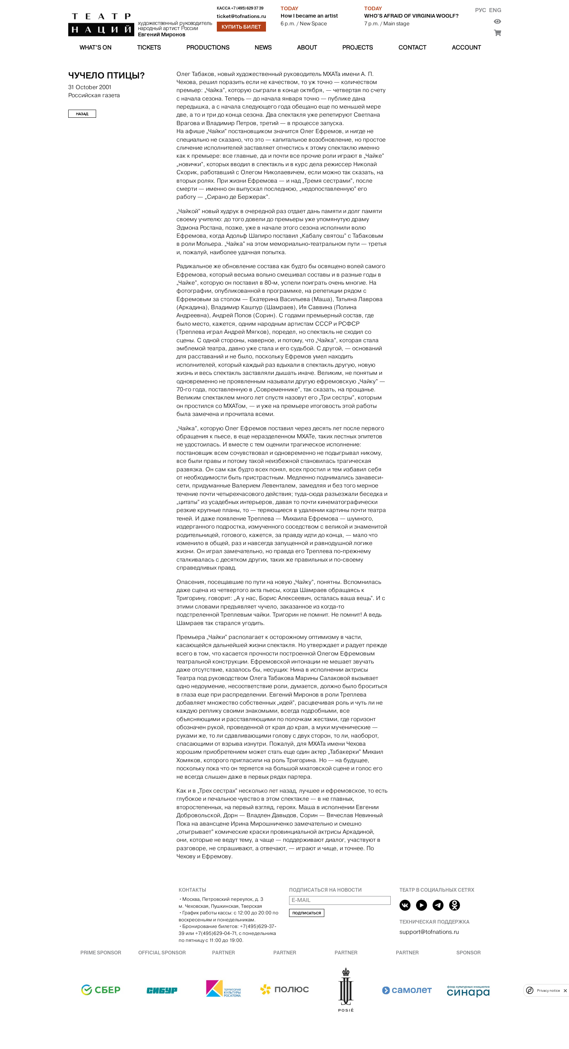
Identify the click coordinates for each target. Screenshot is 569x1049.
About (307, 47)
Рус (480, 10)
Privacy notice (548, 990)
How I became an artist (309, 15)
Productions (207, 47)
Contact (412, 47)
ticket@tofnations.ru (241, 16)
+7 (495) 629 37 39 (247, 8)
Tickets (149, 47)
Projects (357, 47)
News (263, 47)
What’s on (96, 47)
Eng (495, 10)
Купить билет (241, 26)
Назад (82, 114)
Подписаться (306, 913)
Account (466, 47)
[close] (565, 990)
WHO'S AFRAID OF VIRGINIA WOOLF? (411, 15)
